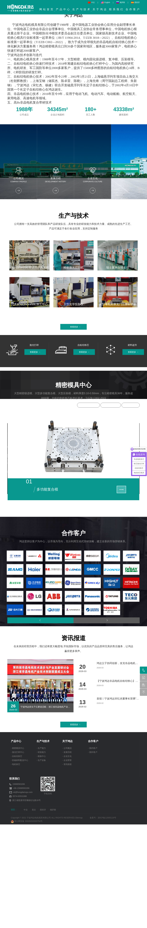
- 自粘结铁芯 (16, 898)
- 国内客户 (92, 890)
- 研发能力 (41, 894)
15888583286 (18, 926)
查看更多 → (75, 566)
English (105, 2)
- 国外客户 (92, 894)
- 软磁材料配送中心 (19, 902)
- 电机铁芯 (15, 906)
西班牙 (135, 2)
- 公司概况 (67, 890)
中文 (91, 2)
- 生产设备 (41, 902)
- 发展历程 (67, 894)
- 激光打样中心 (17, 894)
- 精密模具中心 (17, 890)
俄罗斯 (120, 2)
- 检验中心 (41, 898)
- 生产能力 (41, 890)
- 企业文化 (67, 898)
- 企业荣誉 (67, 902)
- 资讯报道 (67, 906)
